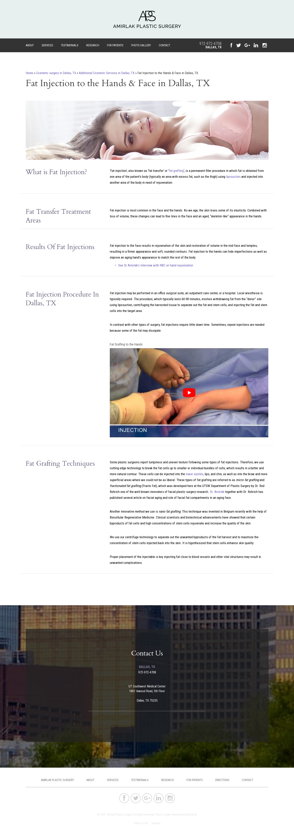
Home (29, 73)
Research (92, 45)
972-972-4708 (210, 43)
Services (47, 45)
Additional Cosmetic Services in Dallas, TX (106, 73)
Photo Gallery (141, 45)
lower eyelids (194, 474)
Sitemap (156, 823)
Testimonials (69, 45)
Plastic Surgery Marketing (169, 814)
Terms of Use (141, 823)
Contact (164, 45)
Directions (222, 780)
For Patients (115, 45)
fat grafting (176, 171)
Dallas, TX (214, 47)
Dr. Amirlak (217, 492)
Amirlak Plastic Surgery (57, 780)
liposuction (233, 177)
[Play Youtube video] (189, 392)
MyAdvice (192, 814)
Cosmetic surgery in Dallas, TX (56, 73)
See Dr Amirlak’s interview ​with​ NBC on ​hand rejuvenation (155, 265)
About (30, 45)
